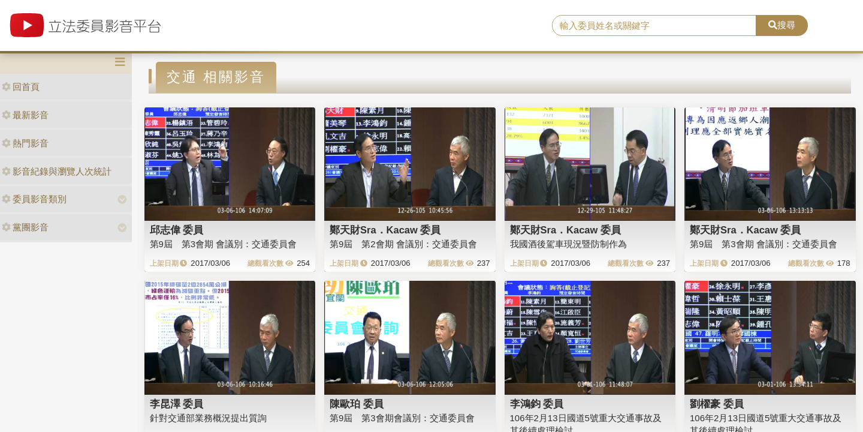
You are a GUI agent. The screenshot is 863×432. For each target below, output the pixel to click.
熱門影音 (25, 143)
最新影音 (25, 115)
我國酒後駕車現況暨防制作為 (568, 244)
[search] (654, 26)
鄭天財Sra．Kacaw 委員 (385, 229)
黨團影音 (25, 227)
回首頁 (21, 87)
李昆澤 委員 (177, 403)
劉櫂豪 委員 (717, 403)
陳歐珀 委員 (357, 403)
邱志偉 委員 (177, 229)
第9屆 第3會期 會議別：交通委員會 (223, 244)
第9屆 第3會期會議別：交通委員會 (402, 418)
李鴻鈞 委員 (537, 403)
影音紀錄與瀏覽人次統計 (56, 171)
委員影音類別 (34, 199)
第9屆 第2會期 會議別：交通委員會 (403, 244)
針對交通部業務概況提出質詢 (208, 418)
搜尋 (781, 25)
